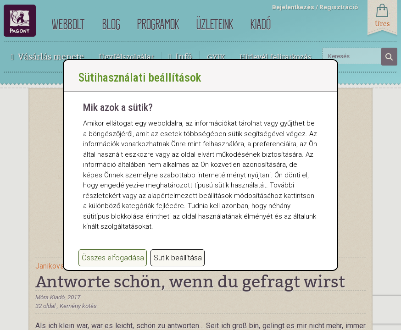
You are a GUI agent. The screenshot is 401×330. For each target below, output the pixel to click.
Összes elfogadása (113, 267)
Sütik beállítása (178, 267)
